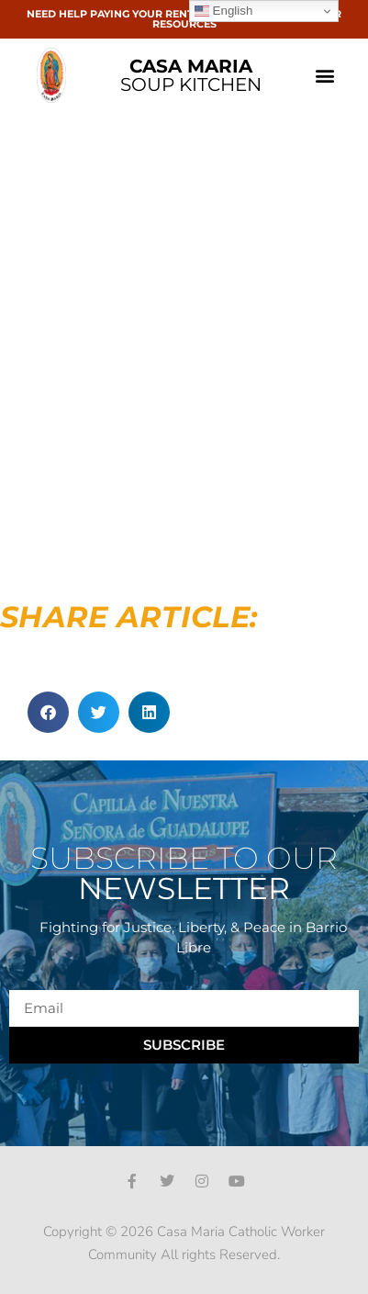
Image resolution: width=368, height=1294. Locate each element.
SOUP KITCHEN (191, 75)
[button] (325, 76)
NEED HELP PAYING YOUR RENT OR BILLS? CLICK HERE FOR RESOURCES (184, 18)
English (223, 11)
